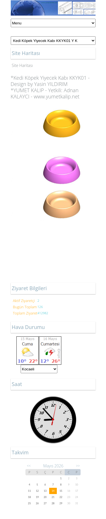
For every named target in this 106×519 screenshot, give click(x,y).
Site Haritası (22, 65)
